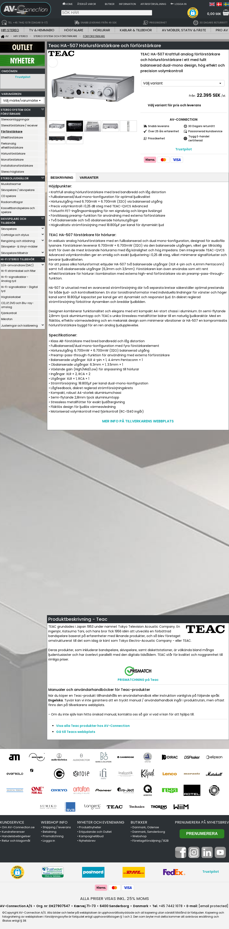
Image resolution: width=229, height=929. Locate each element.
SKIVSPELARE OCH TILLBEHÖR (13, 220)
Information (127, 4)
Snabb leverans (158, 125)
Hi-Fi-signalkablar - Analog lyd (14, 278)
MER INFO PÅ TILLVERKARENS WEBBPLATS (138, 420)
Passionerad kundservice (205, 130)
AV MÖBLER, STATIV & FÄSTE (184, 30)
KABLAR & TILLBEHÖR (136, 30)
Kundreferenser (13, 831)
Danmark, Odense (145, 827)
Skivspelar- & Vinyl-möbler (19, 245)
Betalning (49, 831)
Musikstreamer (11, 183)
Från (192, 94)
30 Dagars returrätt (201, 125)
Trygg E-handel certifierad (198, 137)
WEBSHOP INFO (54, 821)
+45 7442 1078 (170, 905)
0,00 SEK (214, 14)
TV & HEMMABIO (41, 30)
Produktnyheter (90, 827)
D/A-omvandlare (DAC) (17, 264)
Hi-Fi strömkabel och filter (18, 270)
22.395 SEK (209, 94)
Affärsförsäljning (153, 4)
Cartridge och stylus (15, 234)
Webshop (139, 836)
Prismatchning (53, 836)
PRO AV (222, 30)
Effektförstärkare (12, 136)
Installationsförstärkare (17, 164)
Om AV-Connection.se (18, 827)
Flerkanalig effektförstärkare (12, 144)
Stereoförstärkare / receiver (19, 124)
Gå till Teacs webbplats (75, 731)
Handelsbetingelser (16, 836)
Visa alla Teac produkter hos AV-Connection (93, 725)
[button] (192, 12)
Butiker (109, 4)
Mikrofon (7, 318)
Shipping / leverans (57, 827)
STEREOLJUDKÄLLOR (15, 177)
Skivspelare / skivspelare (17, 189)
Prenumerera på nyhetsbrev (202, 821)
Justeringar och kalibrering (19, 324)
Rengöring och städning (18, 240)
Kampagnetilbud (91, 836)
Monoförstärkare (12, 158)
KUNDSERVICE (12, 821)
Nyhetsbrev (87, 840)
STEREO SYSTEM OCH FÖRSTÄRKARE (15, 111)
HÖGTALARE (73, 30)
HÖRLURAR (101, 30)
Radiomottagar (12, 201)
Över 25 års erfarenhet (163, 130)
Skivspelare (9, 228)
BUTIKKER (139, 821)
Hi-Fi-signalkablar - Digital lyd (19, 288)
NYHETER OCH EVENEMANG (100, 821)
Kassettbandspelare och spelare (18, 209)
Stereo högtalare (12, 170)
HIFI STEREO (10, 30)
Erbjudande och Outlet (95, 831)
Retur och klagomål (16, 840)
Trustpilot (22, 77)
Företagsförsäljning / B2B (150, 840)
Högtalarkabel (11, 296)
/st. (223, 94)
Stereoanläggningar (15, 118)
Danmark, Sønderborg (148, 831)
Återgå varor (86, 4)
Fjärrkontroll (9, 312)
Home (69, 4)
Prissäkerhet (156, 137)
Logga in (181, 4)
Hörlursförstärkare (13, 152)
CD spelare (8, 195)
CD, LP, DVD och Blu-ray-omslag (17, 304)
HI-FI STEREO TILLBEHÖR (17, 258)
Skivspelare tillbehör (14, 252)
